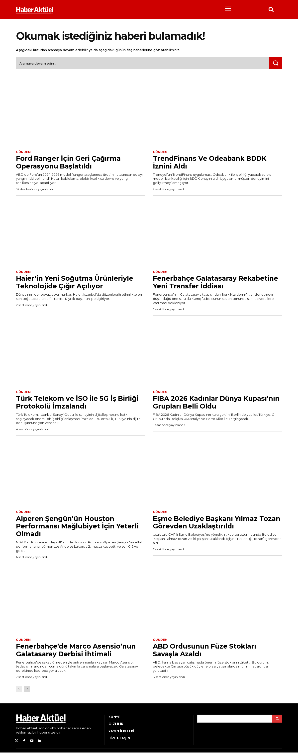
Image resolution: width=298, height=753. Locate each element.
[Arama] (277, 719)
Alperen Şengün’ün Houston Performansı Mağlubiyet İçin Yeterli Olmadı (80, 526)
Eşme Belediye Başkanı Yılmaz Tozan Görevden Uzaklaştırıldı (208, 522)
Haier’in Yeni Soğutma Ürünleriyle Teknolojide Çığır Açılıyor (77, 282)
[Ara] (275, 63)
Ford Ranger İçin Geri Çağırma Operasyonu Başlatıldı (71, 162)
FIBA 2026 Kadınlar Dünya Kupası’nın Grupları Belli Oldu (206, 402)
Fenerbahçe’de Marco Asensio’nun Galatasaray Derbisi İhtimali (78, 650)
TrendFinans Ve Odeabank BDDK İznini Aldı (213, 162)
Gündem (23, 152)
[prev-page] (19, 689)
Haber (21, 728)
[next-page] (27, 689)
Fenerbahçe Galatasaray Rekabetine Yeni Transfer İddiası (212, 282)
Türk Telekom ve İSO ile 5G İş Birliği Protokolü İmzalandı (80, 402)
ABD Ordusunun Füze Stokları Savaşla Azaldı (207, 650)
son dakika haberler (54, 728)
